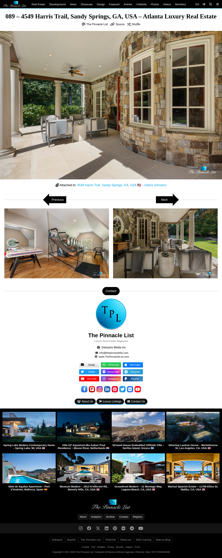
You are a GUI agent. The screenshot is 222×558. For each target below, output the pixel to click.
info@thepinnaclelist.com (113, 352)
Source (120, 24)
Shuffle (136, 24)
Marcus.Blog (163, 539)
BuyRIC (71, 539)
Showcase (87, 4)
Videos (167, 4)
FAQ (93, 547)
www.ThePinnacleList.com (114, 356)
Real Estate (38, 4)
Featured (114, 4)
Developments (57, 4)
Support (129, 547)
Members (180, 4)
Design (101, 4)
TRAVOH (110, 539)
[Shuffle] (204, 4)
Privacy (110, 547)
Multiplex (101, 547)
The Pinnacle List (97, 24)
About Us (85, 401)
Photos (155, 4)
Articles (128, 4)
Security (119, 547)
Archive (110, 516)
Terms (137, 547)
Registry (137, 516)
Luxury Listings (110, 401)
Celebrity (141, 4)
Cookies (85, 547)
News (73, 4)
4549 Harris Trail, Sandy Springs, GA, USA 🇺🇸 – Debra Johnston (121, 185)
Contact (123, 516)
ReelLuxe (125, 539)
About (83, 516)
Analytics (96, 516)
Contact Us (136, 401)
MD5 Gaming (143, 539)
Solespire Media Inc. (114, 347)
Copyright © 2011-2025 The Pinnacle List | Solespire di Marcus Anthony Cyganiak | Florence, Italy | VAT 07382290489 (111, 552)
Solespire (57, 539)
